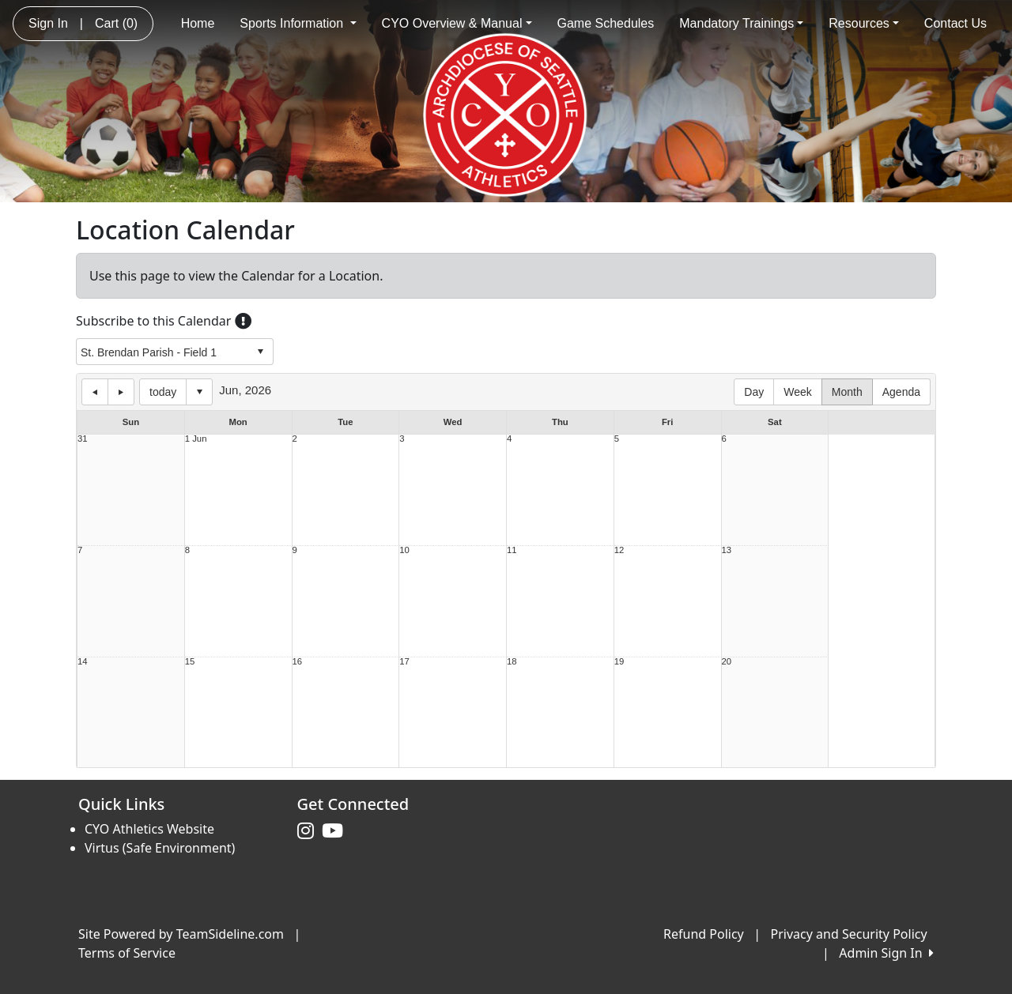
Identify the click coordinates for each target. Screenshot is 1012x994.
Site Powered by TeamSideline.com (181, 934)
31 (82, 439)
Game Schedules (606, 23)
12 (619, 550)
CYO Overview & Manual (457, 23)
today (162, 392)
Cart (116, 23)
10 (404, 550)
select (260, 351)
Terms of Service (127, 953)
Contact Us (955, 23)
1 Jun (196, 439)
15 (190, 661)
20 (727, 661)
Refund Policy (703, 934)
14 (82, 661)
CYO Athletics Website (149, 829)
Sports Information (298, 23)
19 (619, 661)
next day (121, 391)
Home (198, 23)
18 (512, 661)
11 (512, 550)
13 (727, 550)
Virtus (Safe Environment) (160, 848)
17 (404, 661)
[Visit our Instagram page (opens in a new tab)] (309, 831)
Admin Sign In (886, 953)
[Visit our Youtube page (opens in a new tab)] (336, 831)
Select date (199, 391)
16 (298, 661)
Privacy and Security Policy (849, 934)
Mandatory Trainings (741, 23)
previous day (94, 391)
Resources (864, 23)
